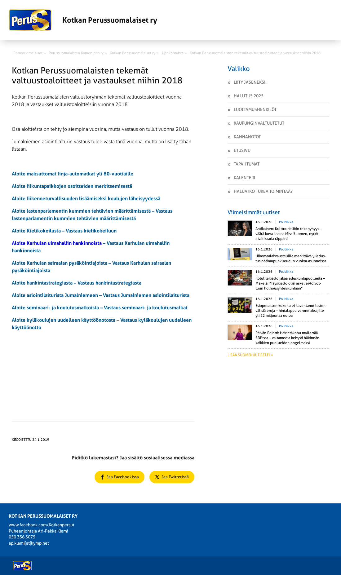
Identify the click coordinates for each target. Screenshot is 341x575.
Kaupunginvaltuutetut (259, 123)
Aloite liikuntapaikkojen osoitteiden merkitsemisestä (72, 186)
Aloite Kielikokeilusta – (39, 231)
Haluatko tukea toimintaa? (263, 191)
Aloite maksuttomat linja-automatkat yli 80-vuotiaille (72, 174)
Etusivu (242, 150)
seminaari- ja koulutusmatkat (155, 308)
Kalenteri (244, 177)
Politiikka (286, 222)
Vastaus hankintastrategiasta (109, 283)
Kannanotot (247, 136)
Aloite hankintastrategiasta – (45, 283)
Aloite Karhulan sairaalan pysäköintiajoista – (62, 263)
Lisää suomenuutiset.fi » (250, 355)
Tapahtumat (246, 163)
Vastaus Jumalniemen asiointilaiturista (146, 295)
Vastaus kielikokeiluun (91, 231)
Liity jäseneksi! (250, 82)
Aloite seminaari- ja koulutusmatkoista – (58, 308)
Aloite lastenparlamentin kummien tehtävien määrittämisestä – (84, 211)
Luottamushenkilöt (255, 109)
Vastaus (113, 308)
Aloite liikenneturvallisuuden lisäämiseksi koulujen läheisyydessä (86, 198)
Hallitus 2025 (249, 95)
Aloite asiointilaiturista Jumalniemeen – (57, 295)
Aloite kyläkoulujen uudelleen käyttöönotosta (63, 320)
